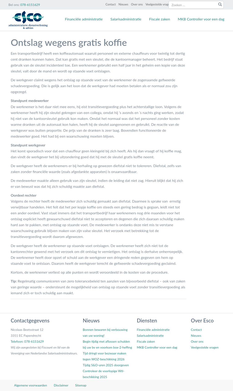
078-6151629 (30, 5)
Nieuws (123, 4)
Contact (111, 4)
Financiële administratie (84, 19)
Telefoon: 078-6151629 (27, 341)
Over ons (137, 4)
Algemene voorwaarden (30, 385)
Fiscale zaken (159, 19)
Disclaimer (61, 385)
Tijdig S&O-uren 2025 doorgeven (106, 365)
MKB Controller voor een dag (201, 19)
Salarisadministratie (125, 19)
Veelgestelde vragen (158, 4)
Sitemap (80, 385)
